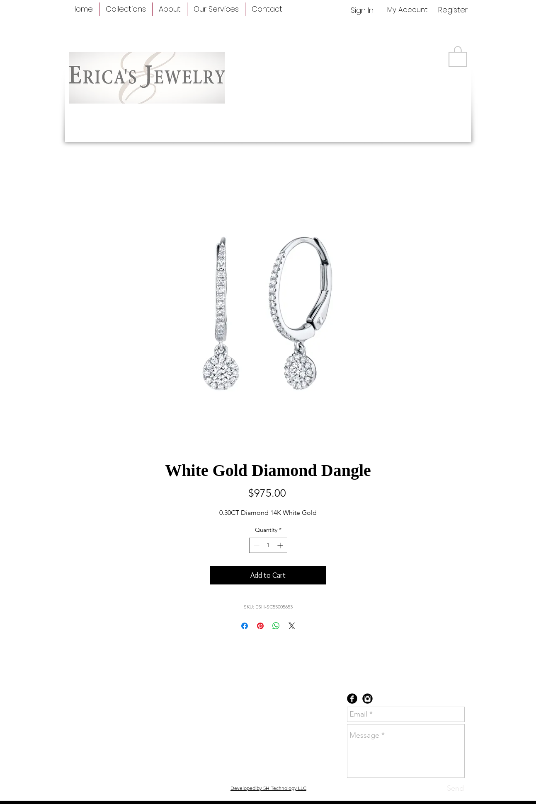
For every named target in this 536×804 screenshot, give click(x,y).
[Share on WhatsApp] (276, 626)
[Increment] (281, 545)
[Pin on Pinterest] (260, 626)
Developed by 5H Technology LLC (268, 788)
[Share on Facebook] (245, 626)
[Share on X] (292, 626)
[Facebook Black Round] (352, 698)
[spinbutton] (268, 545)
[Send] (455, 788)
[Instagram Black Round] (367, 698)
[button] (458, 56)
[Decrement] (255, 545)
